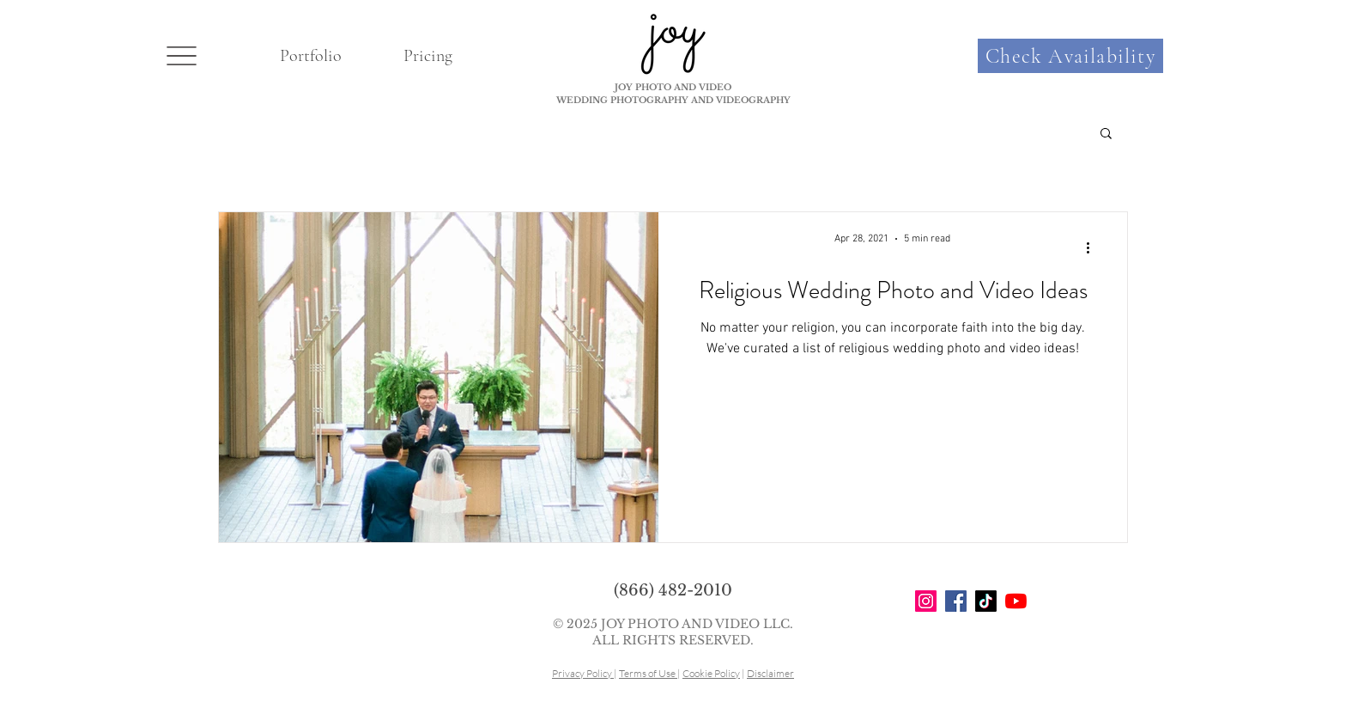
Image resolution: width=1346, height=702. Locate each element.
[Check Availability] (1070, 56)
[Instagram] (926, 601)
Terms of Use (648, 673)
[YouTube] (1016, 601)
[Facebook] (956, 601)
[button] (182, 55)
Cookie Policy (711, 673)
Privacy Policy (583, 673)
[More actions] (1093, 247)
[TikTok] (986, 601)
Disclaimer (770, 673)
